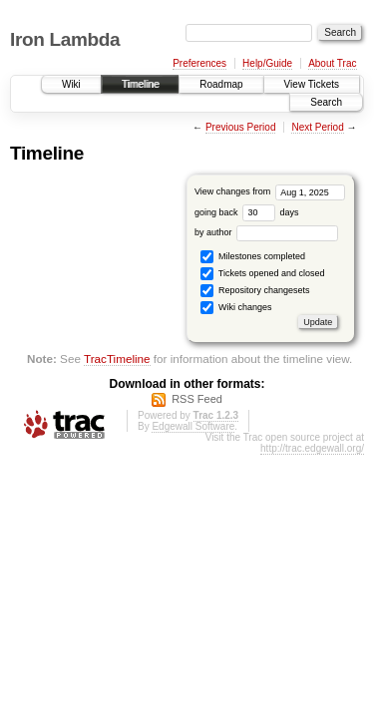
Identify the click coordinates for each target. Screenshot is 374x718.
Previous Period (240, 127)
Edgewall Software (193, 426)
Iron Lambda (65, 39)
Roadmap (220, 84)
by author (266, 232)
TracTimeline (117, 358)
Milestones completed (252, 256)
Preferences (199, 63)
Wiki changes (235, 307)
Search (326, 102)
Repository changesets (254, 290)
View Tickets (311, 84)
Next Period (317, 127)
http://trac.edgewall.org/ (312, 448)
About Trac (332, 63)
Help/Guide (267, 63)
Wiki (71, 84)
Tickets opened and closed (262, 273)
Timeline (140, 84)
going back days (246, 212)
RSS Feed (197, 399)
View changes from (269, 191)
